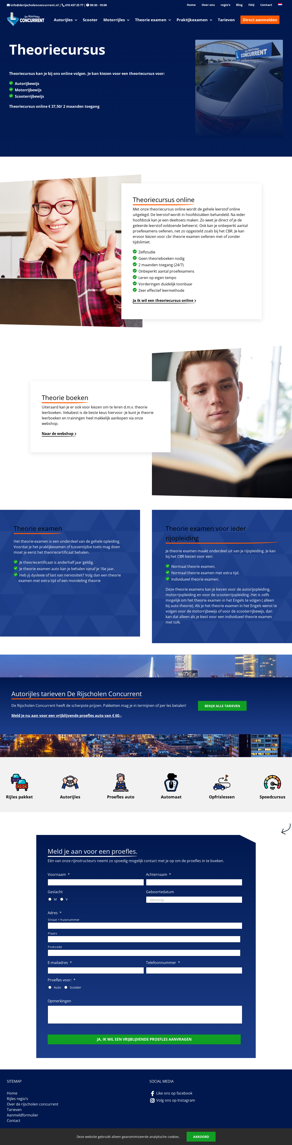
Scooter (75, 987)
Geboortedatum (160, 892)
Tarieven (14, 1109)
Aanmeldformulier (22, 1115)
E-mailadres (60, 962)
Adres (55, 913)
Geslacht (55, 892)
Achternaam (158, 874)
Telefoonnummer (163, 962)
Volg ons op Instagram (175, 1100)
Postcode (55, 947)
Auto (57, 987)
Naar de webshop (57, 433)
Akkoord (201, 1136)
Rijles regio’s (17, 1098)
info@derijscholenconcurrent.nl (34, 5)
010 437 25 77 (74, 5)
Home (12, 1093)
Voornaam (59, 874)
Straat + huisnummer (64, 920)
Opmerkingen (59, 1001)
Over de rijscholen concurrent (32, 1104)
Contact (13, 1120)
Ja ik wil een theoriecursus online (163, 300)
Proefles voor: (62, 980)
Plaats (52, 933)
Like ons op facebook (174, 1093)
